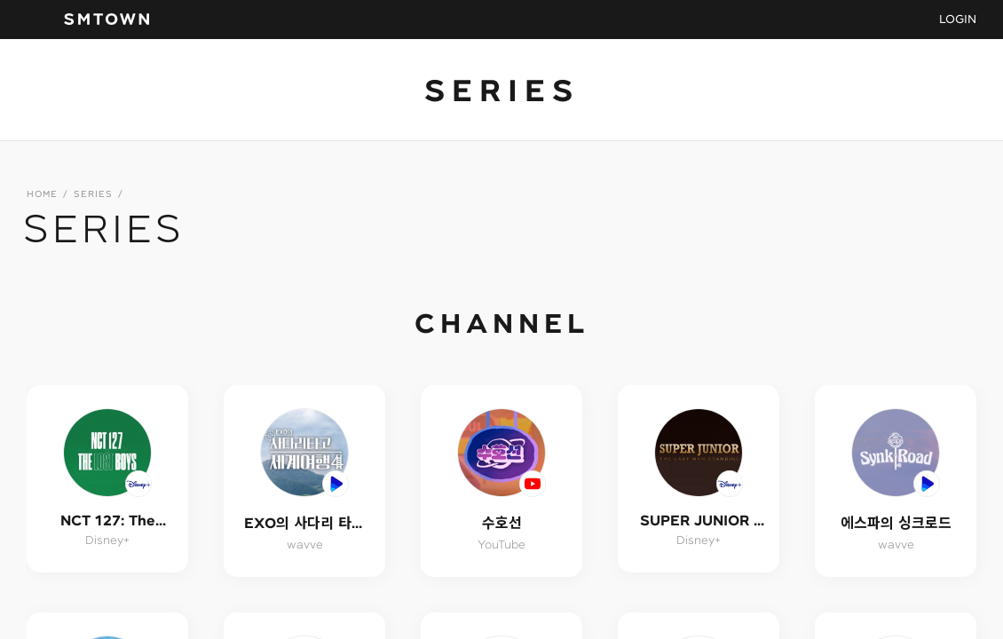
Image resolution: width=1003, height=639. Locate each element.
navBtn (36, 19)
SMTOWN (106, 19)
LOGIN (957, 19)
